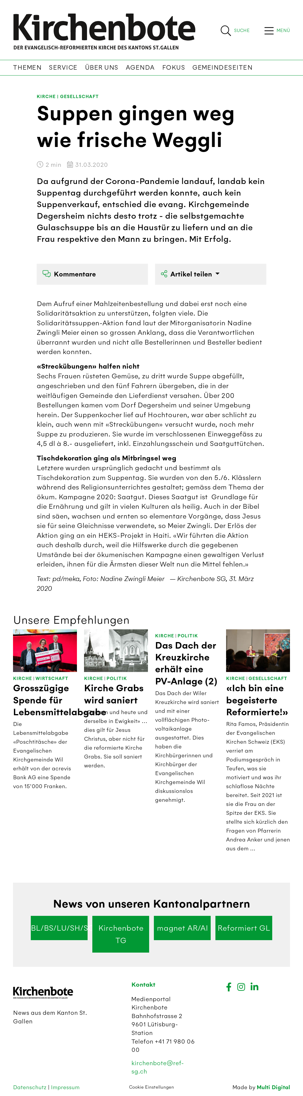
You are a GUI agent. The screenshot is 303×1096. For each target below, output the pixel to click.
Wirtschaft (52, 678)
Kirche (46, 97)
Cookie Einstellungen (151, 1087)
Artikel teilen (187, 274)
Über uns (101, 67)
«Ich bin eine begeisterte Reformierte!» (257, 700)
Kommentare (69, 274)
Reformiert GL (243, 928)
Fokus (173, 67)
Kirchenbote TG (121, 934)
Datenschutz (30, 1087)
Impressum (65, 1087)
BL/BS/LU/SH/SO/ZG (59, 928)
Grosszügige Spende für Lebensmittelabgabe (59, 700)
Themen (27, 67)
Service (63, 67)
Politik (117, 678)
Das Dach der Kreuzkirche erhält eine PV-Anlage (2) (186, 663)
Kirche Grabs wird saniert (114, 694)
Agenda (140, 67)
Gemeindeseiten (222, 67)
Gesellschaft (79, 97)
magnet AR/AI (182, 928)
